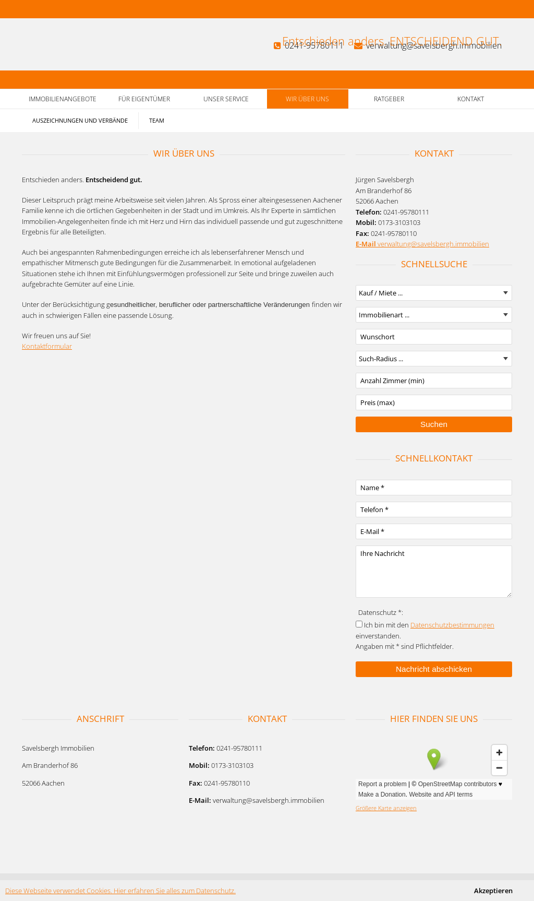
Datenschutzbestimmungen (452, 625)
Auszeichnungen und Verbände (80, 120)
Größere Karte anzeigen (386, 808)
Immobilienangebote (62, 98)
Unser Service (226, 98)
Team (156, 120)
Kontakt (470, 98)
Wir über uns (307, 98)
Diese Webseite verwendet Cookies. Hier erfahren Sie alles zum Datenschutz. (120, 890)
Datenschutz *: (380, 612)
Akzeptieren (493, 890)
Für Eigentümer (144, 98)
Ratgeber (389, 98)
